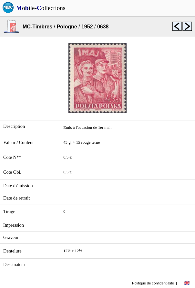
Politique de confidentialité (153, 283)
